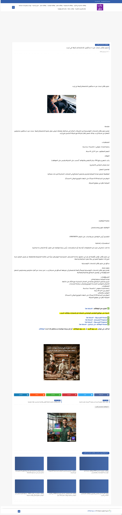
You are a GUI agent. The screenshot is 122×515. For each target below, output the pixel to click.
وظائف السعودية (67, 5)
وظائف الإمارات (51, 5)
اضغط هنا (88, 309)
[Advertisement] (61, 27)
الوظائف (41, 329)
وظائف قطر (59, 5)
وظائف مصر (42, 5)
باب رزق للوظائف (91, 511)
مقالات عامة (70, 9)
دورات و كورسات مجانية (24, 5)
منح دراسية (35, 5)
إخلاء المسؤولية (61, 9)
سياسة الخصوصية (105, 1)
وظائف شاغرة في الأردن (79, 5)
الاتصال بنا (96, 1)
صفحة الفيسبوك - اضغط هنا (96, 318)
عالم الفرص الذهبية (80, 9)
